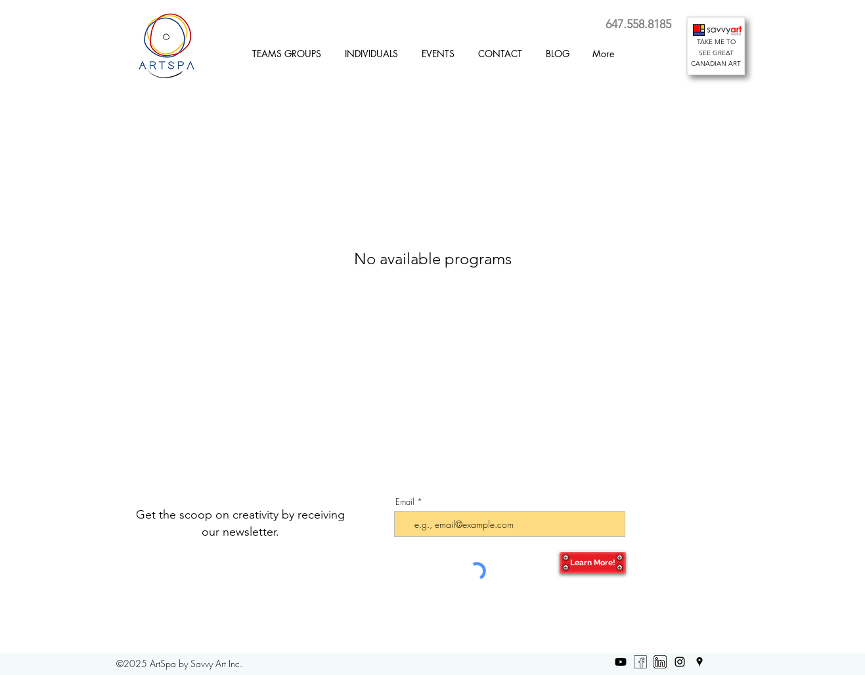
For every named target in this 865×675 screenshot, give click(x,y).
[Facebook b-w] (640, 661)
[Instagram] (679, 661)
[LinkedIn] (660, 661)
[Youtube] (620, 661)
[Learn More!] (593, 562)
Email (404, 502)
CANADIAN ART (716, 63)
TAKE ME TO (716, 41)
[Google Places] (699, 661)
